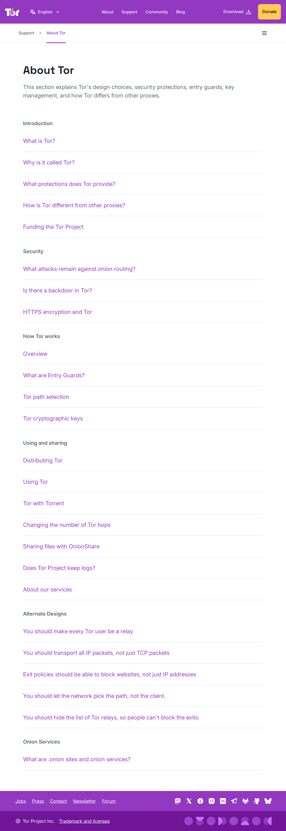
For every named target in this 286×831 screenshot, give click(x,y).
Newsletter (84, 801)
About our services (47, 589)
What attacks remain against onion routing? (79, 268)
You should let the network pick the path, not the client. (94, 695)
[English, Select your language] (45, 11)
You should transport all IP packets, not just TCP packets (96, 652)
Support (129, 11)
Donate (269, 11)
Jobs (20, 801)
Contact (58, 801)
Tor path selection (46, 396)
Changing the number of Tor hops (67, 524)
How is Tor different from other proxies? (74, 205)
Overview (35, 353)
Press (38, 801)
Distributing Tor (43, 460)
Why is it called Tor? (49, 162)
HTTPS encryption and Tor (57, 312)
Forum (109, 801)
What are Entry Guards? (54, 375)
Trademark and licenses (84, 821)
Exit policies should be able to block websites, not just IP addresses (109, 674)
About (107, 11)
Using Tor (35, 481)
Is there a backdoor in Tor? (57, 290)
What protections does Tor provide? (69, 184)
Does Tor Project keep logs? (59, 568)
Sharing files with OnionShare (61, 546)
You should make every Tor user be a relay (78, 631)
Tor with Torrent (43, 503)
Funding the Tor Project (53, 226)
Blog (180, 11)
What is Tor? (39, 140)
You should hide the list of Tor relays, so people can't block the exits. (111, 717)
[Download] (237, 11)
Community (156, 11)
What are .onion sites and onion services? (77, 759)
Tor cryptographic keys (53, 418)
